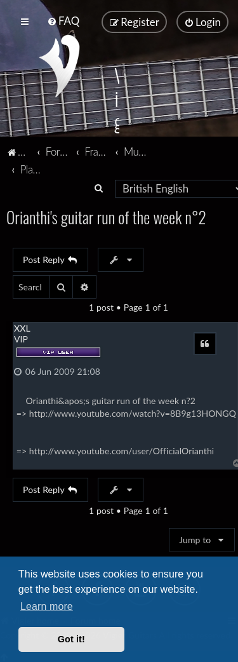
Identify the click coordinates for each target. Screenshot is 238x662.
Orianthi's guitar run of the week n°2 (106, 216)
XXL (22, 327)
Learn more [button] (46, 606)
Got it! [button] (71, 639)
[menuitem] (63, 20)
